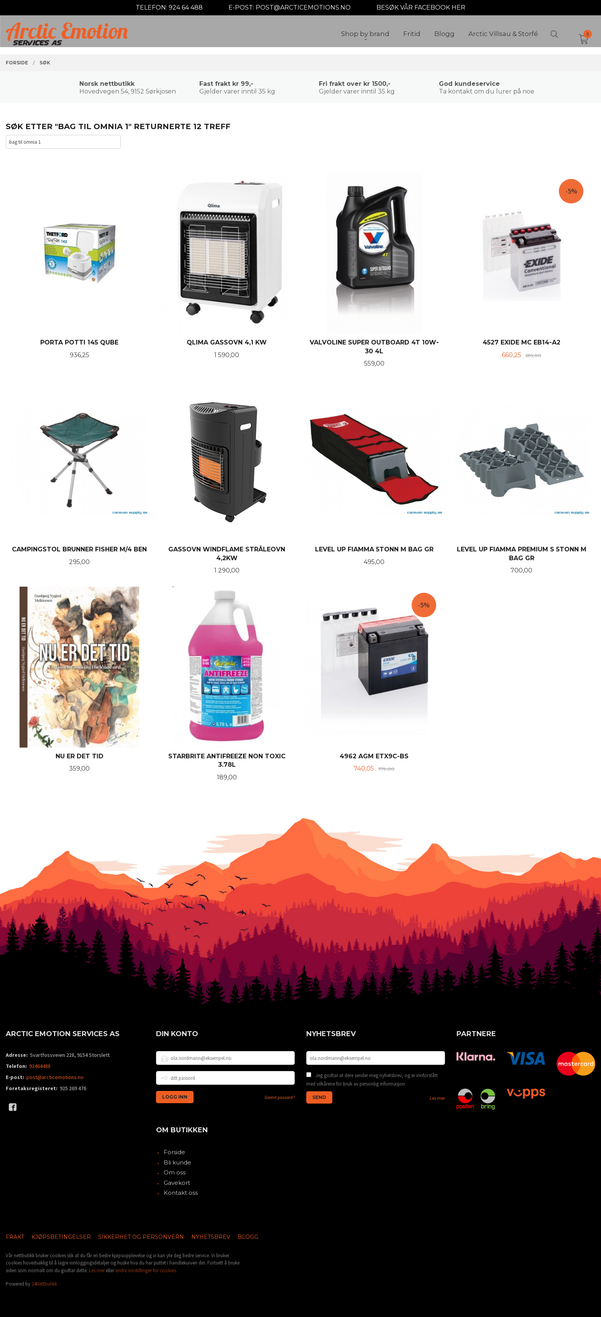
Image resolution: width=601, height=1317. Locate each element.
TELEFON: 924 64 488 (169, 7)
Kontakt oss (181, 1192)
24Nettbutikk (44, 1284)
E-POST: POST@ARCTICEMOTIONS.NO (289, 7)
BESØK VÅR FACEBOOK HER (420, 7)
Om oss (175, 1172)
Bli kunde (177, 1162)
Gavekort (177, 1182)
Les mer (437, 1098)
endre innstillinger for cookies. (146, 1270)
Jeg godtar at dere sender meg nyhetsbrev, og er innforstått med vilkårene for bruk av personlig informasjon (372, 1079)
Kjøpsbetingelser (61, 1236)
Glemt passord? (279, 1097)
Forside (174, 1152)
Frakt (15, 1236)
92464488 (40, 1066)
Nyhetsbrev (210, 1236)
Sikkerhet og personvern (141, 1236)
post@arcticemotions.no (55, 1077)
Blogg (248, 1236)
